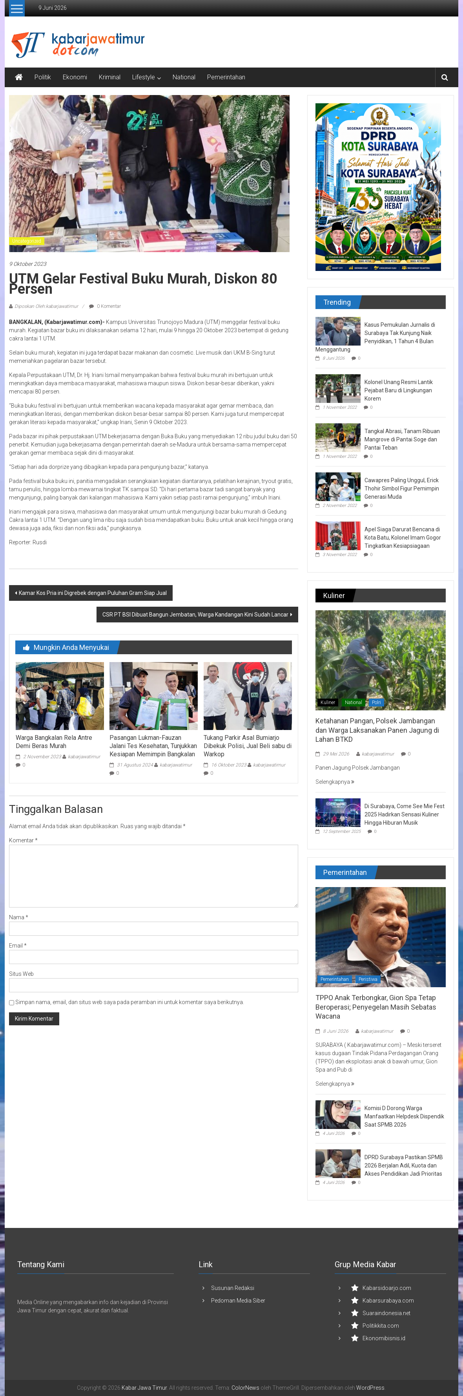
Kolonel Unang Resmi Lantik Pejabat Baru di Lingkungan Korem (399, 390)
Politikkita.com (381, 1326)
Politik (43, 77)
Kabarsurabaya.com (388, 1300)
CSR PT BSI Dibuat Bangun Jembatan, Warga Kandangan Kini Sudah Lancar (195, 614)
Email (18, 945)
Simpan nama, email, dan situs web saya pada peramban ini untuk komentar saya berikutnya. (129, 1002)
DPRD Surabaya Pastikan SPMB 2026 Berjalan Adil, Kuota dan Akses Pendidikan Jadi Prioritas (404, 1165)
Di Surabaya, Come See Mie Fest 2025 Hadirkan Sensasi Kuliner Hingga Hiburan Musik (405, 814)
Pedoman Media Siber (238, 1300)
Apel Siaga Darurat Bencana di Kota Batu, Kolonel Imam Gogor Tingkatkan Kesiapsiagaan (403, 537)
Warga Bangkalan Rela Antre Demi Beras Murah (54, 742)
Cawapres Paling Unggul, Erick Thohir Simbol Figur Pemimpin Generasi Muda (402, 488)
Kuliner (328, 702)
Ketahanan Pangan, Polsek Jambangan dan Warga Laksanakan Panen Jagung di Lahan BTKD (377, 730)
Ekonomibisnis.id (384, 1338)
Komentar (23, 840)
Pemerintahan (226, 77)
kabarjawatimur (84, 756)
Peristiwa (368, 979)
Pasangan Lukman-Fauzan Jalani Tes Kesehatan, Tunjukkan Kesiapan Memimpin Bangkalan (153, 746)
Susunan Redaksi (232, 1288)
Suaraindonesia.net (386, 1313)
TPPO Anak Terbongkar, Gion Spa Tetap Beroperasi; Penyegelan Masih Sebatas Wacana (375, 1006)
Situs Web (21, 974)
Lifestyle (143, 77)
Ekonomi (75, 77)
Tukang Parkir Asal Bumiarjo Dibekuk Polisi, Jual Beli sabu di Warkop (248, 746)
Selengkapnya (334, 782)
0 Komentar (105, 306)
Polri (376, 702)
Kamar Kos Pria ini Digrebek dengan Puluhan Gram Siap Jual (93, 593)
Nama (18, 917)
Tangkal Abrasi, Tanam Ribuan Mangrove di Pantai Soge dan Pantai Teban (402, 439)
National (184, 77)
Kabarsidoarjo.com (387, 1288)
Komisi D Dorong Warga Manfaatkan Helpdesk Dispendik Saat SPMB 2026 (404, 1116)
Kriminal (109, 77)
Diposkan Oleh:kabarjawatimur (46, 306)
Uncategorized (26, 241)
